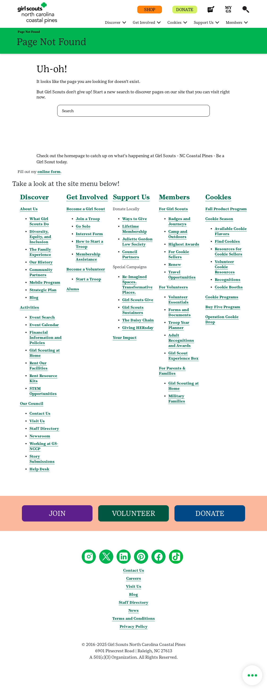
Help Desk (39, 469)
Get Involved (87, 197)
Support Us (131, 197)
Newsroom (39, 436)
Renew (174, 264)
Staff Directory (44, 428)
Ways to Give (134, 219)
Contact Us (39, 413)
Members (174, 197)
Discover (34, 197)
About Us (29, 209)
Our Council (31, 403)
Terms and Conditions (133, 618)
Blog (33, 297)
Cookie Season (219, 219)
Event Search (42, 317)
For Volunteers (173, 287)
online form (49, 171)
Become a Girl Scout (85, 209)
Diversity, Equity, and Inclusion (40, 236)
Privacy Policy (134, 626)
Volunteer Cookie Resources (225, 266)
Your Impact (125, 337)
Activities (29, 307)
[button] (210, 11)
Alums (72, 289)
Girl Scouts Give (137, 300)
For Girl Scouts (173, 209)
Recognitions (227, 279)
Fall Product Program (226, 209)
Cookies (218, 197)
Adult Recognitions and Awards (181, 340)
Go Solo (83, 226)
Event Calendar (44, 325)
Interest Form (89, 234)
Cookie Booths (229, 287)
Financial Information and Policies (45, 337)
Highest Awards (183, 244)
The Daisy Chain (138, 320)
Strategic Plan (43, 290)
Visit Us (37, 421)
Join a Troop (88, 219)
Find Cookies (227, 241)
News (133, 610)
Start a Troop (88, 279)
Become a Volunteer (85, 269)
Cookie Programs (221, 297)
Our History (41, 262)
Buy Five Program (222, 307)
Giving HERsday (138, 327)
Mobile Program (44, 282)
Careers (133, 578)
